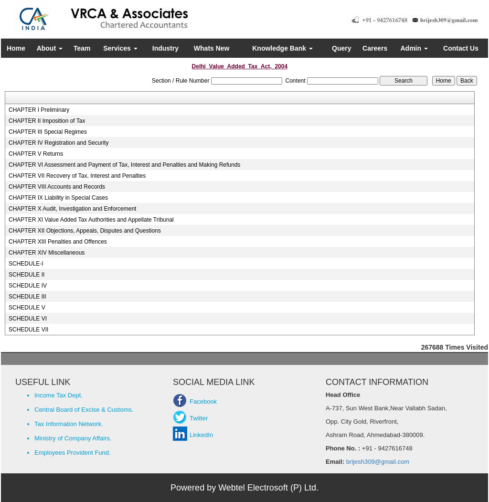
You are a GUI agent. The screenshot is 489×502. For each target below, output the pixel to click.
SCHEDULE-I (26, 263)
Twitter (199, 418)
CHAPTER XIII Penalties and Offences (58, 241)
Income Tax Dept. (58, 395)
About (50, 48)
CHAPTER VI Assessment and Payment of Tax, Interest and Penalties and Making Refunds (124, 164)
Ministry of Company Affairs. (73, 438)
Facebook (203, 401)
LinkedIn (201, 434)
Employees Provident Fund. (72, 452)
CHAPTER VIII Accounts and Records (57, 186)
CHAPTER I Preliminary (39, 110)
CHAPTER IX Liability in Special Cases (58, 197)
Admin (414, 48)
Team (82, 48)
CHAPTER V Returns (36, 153)
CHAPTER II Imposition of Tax (47, 120)
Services (120, 48)
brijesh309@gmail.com (376, 461)
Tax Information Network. (68, 423)
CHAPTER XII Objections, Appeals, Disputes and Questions (85, 230)
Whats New (212, 48)
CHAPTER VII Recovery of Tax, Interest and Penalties (77, 175)
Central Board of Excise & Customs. (83, 409)
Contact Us (460, 48)
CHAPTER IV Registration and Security (58, 142)
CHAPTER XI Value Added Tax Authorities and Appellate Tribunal (91, 219)
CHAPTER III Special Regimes (48, 131)
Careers (374, 48)
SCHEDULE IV (28, 285)
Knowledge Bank (282, 48)
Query (341, 48)
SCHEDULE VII (28, 329)
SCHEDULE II (26, 274)
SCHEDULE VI (28, 318)
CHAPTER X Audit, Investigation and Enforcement (72, 208)
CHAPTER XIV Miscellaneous (47, 252)
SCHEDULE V (27, 307)
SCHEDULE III (27, 296)
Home (16, 48)
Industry (165, 48)
